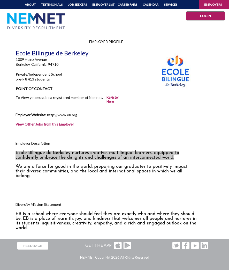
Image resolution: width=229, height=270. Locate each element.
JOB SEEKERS (77, 4)
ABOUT (30, 4)
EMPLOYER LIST (103, 4)
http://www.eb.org (62, 115)
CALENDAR (150, 4)
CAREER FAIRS (127, 4)
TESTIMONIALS (52, 4)
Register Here (112, 99)
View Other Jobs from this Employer (45, 124)
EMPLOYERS (213, 4)
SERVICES (170, 4)
